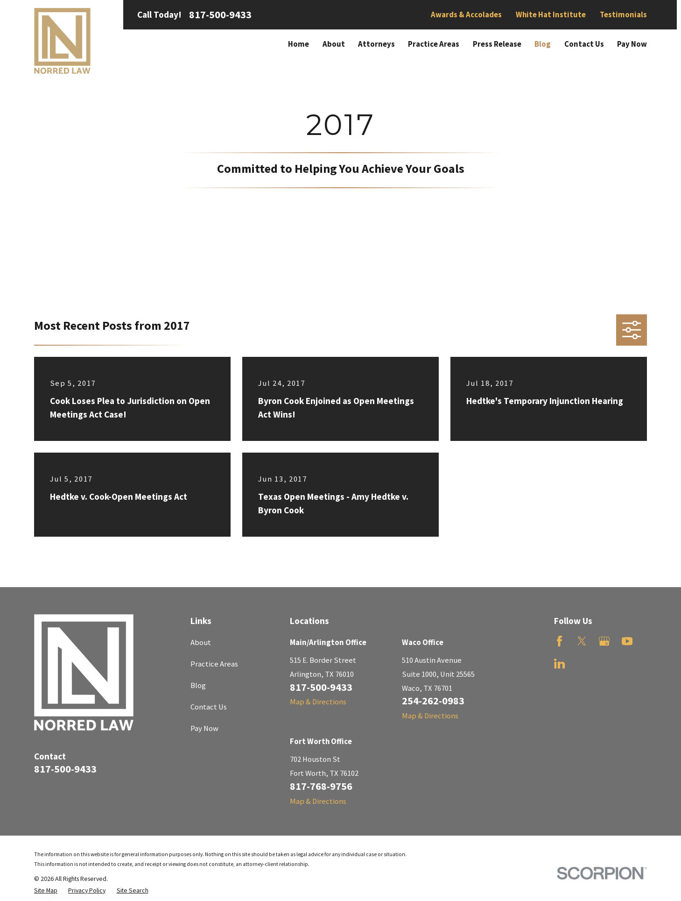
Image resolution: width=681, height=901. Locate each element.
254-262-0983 (433, 700)
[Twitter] (581, 641)
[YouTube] (627, 641)
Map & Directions (318, 702)
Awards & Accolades (466, 15)
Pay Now (204, 728)
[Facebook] (559, 641)
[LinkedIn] (559, 663)
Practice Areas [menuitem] (433, 44)
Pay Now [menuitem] (632, 44)
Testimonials (623, 15)
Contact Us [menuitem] (584, 44)
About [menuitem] (334, 44)
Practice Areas (214, 664)
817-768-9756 (321, 786)
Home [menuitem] (298, 44)
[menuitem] (45, 890)
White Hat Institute (551, 15)
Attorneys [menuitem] (376, 44)
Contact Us (208, 707)
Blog (198, 685)
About (200, 642)
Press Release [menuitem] (497, 44)
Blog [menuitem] (542, 44)
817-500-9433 (220, 14)
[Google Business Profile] (604, 641)
